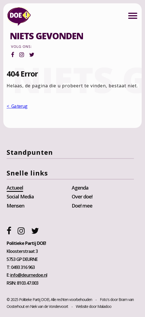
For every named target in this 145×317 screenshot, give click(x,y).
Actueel (15, 187)
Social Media (20, 196)
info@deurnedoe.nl (28, 275)
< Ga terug (17, 106)
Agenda (80, 187)
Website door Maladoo (93, 306)
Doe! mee (82, 205)
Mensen (15, 205)
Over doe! (82, 196)
